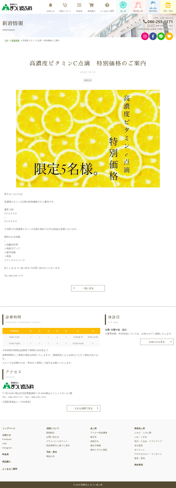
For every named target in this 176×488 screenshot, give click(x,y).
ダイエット (139, 449)
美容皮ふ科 (138, 6)
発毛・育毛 (139, 458)
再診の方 (50, 456)
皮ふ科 (123, 6)
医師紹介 (50, 432)
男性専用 (153, 6)
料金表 (79, 6)
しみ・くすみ (140, 437)
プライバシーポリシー (57, 441)
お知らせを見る (160, 341)
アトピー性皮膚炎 (98, 432)
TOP (6, 40)
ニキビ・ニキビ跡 (142, 432)
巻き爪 (93, 437)
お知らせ (51, 6)
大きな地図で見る (86, 408)
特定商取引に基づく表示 (58, 445)
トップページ (8, 428)
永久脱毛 (138, 445)
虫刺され (94, 441)
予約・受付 (168, 6)
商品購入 (92, 6)
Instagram (7, 447)
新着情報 (15, 40)
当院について (65, 6)
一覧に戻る (83, 288)
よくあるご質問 (107, 6)
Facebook (6, 439)
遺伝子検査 (95, 445)
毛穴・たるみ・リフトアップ (148, 441)
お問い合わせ (52, 437)
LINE (4, 443)
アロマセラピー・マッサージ (148, 454)
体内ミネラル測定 (98, 449)
